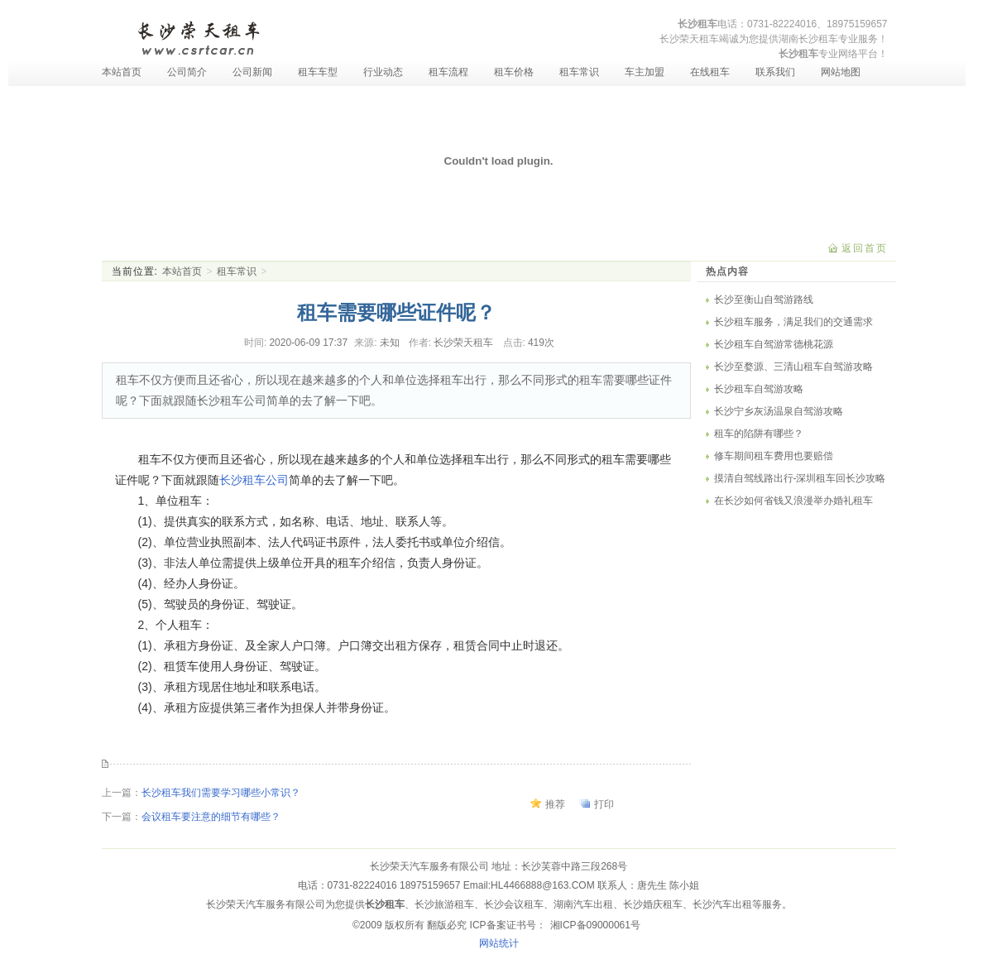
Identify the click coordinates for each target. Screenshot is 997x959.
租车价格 (514, 72)
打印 (604, 804)
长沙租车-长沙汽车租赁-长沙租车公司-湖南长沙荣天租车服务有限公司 (197, 36)
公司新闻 (252, 72)
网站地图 (840, 72)
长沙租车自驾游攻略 (758, 389)
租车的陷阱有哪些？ (758, 433)
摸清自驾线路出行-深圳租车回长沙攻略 (800, 478)
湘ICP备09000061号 (595, 925)
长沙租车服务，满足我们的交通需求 (793, 322)
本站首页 (121, 72)
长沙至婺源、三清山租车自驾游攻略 (793, 366)
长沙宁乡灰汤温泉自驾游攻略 (778, 411)
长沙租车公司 (254, 480)
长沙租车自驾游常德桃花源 (773, 344)
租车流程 (448, 72)
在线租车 (710, 72)
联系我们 (775, 72)
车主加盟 (644, 72)
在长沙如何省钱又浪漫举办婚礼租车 (793, 500)
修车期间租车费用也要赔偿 (773, 456)
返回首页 (864, 248)
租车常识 (579, 72)
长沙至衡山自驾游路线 (763, 299)
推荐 (555, 804)
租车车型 (318, 72)
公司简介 (187, 72)
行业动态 (383, 72)
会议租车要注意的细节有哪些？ (210, 816)
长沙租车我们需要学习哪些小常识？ (220, 792)
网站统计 (499, 943)
